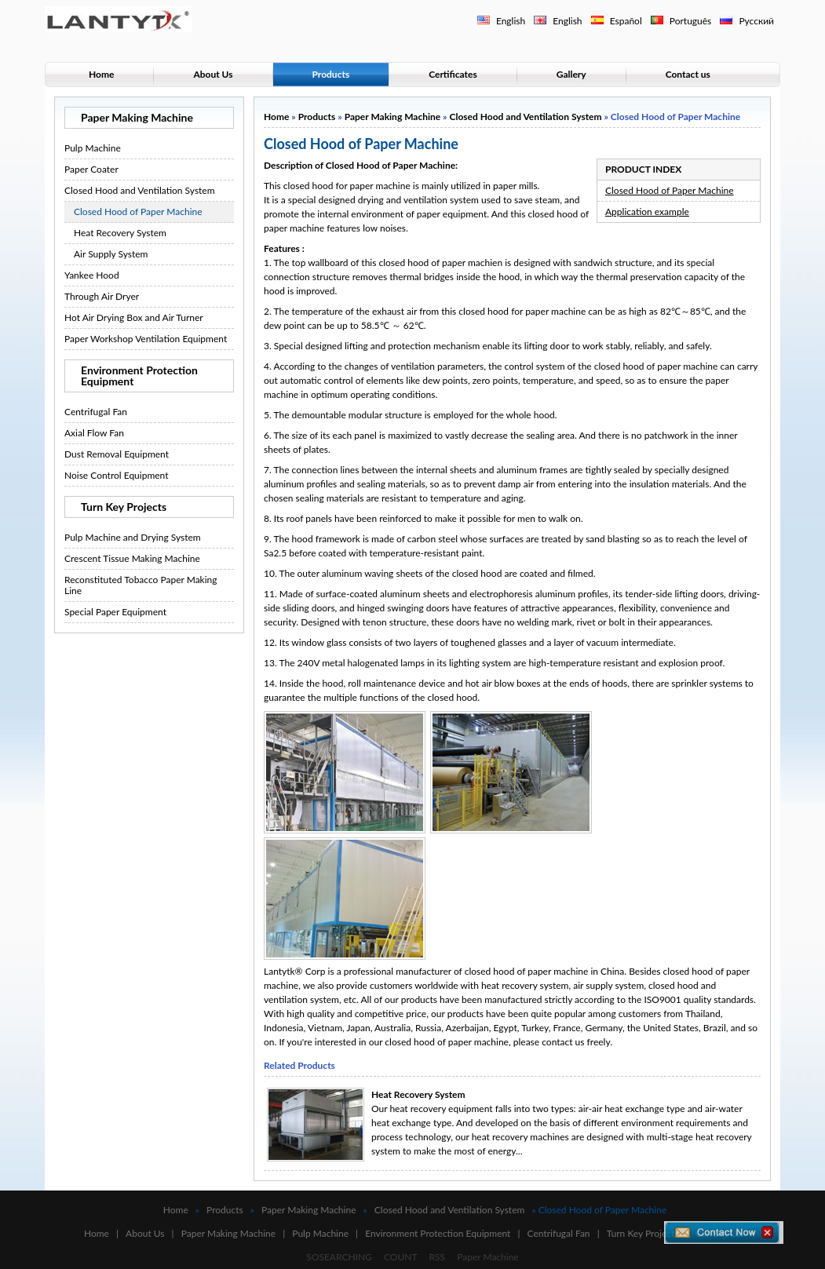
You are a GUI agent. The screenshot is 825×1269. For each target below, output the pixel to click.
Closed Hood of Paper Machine (138, 211)
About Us (212, 74)
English (510, 21)
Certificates (453, 74)
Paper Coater (91, 169)
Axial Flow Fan (94, 433)
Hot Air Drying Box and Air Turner (133, 317)
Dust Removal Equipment (116, 454)
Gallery (571, 74)
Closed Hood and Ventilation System (139, 190)
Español (626, 21)
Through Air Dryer (101, 296)
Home (101, 74)
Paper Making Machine (137, 117)
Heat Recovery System (120, 233)
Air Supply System (111, 254)
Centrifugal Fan (95, 412)
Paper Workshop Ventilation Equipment (145, 339)
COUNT (401, 1257)
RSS (437, 1257)
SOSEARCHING (339, 1257)
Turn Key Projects (123, 506)
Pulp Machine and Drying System (132, 537)
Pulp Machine (92, 148)
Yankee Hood (91, 275)
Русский (756, 21)
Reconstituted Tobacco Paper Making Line (140, 585)
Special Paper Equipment (115, 612)
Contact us (688, 74)
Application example (647, 211)
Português (691, 21)
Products (331, 74)
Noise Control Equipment (116, 475)
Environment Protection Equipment (139, 375)
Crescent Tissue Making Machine (132, 558)
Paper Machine (488, 1257)
